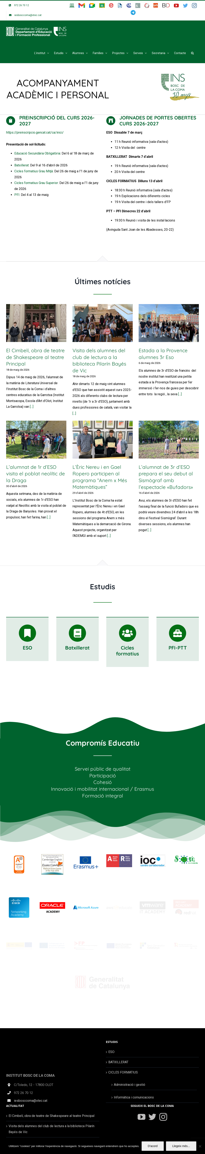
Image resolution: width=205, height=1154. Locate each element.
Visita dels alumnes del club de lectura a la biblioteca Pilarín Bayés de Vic (51, 1129)
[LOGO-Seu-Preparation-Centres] (52, 856)
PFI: (17, 195)
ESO (111, 1052)
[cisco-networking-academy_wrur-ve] (19, 899)
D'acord (153, 1146)
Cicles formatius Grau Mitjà (33, 171)
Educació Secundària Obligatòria (37, 153)
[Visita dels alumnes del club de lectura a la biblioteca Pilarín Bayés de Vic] (102, 323)
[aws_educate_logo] (119, 907)
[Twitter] (152, 1117)
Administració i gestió (129, 1085)
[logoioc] (152, 856)
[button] (192, 52)
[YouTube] (141, 1117)
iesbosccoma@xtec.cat (30, 1101)
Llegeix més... (181, 1146)
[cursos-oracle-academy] (52, 903)
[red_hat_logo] (186, 901)
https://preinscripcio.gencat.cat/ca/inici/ (35, 132)
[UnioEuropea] (119, 944)
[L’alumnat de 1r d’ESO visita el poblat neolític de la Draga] (36, 440)
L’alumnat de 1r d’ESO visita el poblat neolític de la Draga (35, 473)
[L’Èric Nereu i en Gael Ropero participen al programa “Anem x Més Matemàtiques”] (102, 440)
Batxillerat (21, 165)
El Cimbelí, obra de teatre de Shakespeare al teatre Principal (35, 357)
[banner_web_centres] (19, 944)
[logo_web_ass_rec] (119, 856)
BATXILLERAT (118, 1062)
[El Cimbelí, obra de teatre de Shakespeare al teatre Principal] (36, 323)
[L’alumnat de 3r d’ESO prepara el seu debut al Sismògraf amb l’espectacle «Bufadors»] (169, 440)
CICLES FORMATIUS (123, 1072)
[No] (200, 1146)
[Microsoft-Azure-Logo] (86, 902)
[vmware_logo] (152, 903)
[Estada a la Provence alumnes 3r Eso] (169, 323)
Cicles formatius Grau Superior (36, 183)
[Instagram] (163, 1117)
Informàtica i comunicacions (134, 1097)
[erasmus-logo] (86, 856)
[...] (31, 407)
